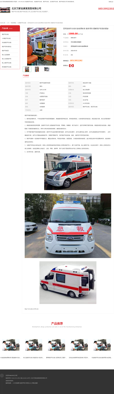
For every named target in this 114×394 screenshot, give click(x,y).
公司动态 (89, 18)
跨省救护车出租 (6, 67)
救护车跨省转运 (6, 46)
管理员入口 (28, 383)
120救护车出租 (21, 23)
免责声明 (22, 383)
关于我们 (73, 18)
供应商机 (24, 18)
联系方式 (8, 23)
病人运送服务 (6, 54)
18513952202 (76, 60)
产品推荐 (57, 324)
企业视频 (40, 18)
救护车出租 (5, 34)
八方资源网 (16, 383)
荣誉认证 (105, 18)
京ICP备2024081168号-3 (24, 378)
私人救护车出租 (6, 63)
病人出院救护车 (6, 58)
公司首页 (8, 18)
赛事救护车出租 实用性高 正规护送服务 (57, 357)
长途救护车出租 (6, 42)
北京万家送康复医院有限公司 (39, 378)
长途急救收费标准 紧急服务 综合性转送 (12, 357)
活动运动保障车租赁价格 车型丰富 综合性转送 (82, 357)
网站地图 (35, 383)
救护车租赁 (5, 50)
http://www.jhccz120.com (31, 309)
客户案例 (56, 18)
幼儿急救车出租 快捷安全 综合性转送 (34, 357)
